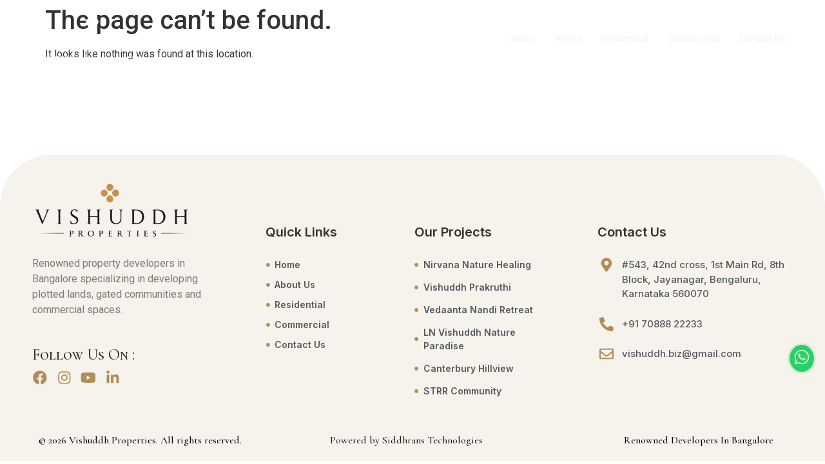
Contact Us (762, 39)
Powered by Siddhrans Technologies (406, 440)
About (568, 39)
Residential (624, 39)
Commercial (693, 39)
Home (523, 39)
